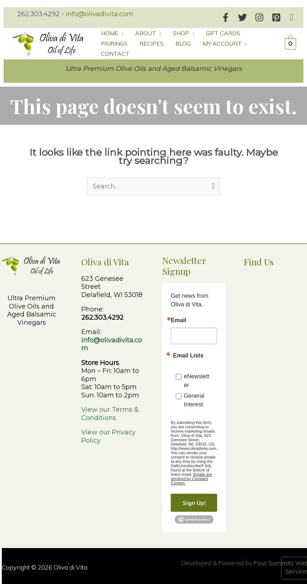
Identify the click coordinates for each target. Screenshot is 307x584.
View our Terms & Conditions (110, 411)
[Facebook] (225, 17)
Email (178, 318)
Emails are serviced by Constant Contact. (191, 476)
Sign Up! (194, 500)
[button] (291, 17)
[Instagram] (259, 17)
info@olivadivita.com (99, 14)
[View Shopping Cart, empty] (291, 42)
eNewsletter (196, 378)
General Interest (194, 397)
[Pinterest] (276, 17)
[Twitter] (242, 17)
